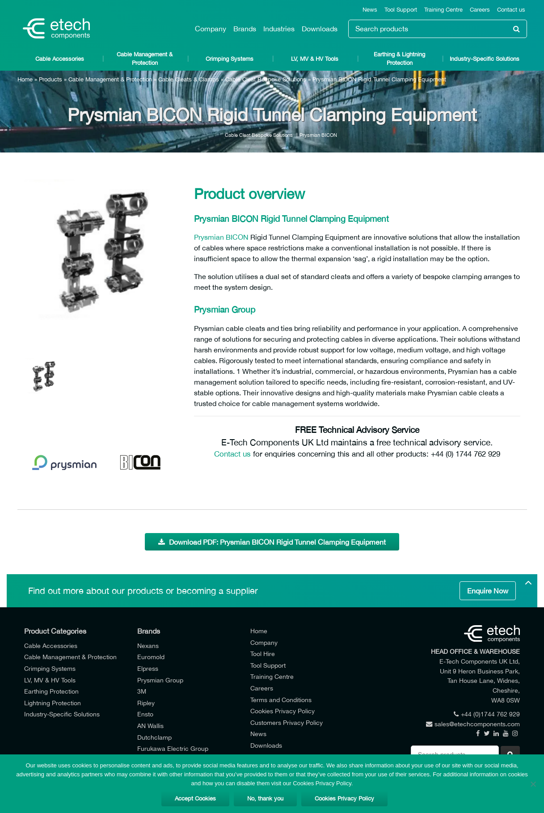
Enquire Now (487, 591)
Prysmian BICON (318, 135)
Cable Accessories (59, 58)
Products (50, 79)
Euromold (150, 657)
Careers (480, 9)
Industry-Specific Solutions (484, 58)
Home (25, 79)
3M (141, 691)
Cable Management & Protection (145, 58)
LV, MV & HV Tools (314, 58)
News (370, 9)
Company (210, 29)
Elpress (147, 668)
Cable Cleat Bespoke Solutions (265, 79)
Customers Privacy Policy (286, 722)
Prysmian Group (160, 680)
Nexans (148, 645)
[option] (102, 257)
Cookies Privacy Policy (282, 711)
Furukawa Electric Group (172, 748)
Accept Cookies (195, 798)
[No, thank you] (532, 783)
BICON (237, 237)
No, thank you (265, 798)
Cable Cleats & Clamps (188, 79)
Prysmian (209, 237)
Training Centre (443, 9)
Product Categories (55, 631)
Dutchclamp (154, 737)
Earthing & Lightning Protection (399, 58)
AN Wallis (150, 725)
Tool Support (400, 9)
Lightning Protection (52, 703)
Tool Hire (262, 653)
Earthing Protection (51, 691)
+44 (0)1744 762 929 (487, 714)
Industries (279, 29)
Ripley (146, 703)
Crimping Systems (229, 58)
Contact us (511, 9)
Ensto (145, 714)
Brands (244, 29)
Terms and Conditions (281, 699)
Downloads (319, 29)
